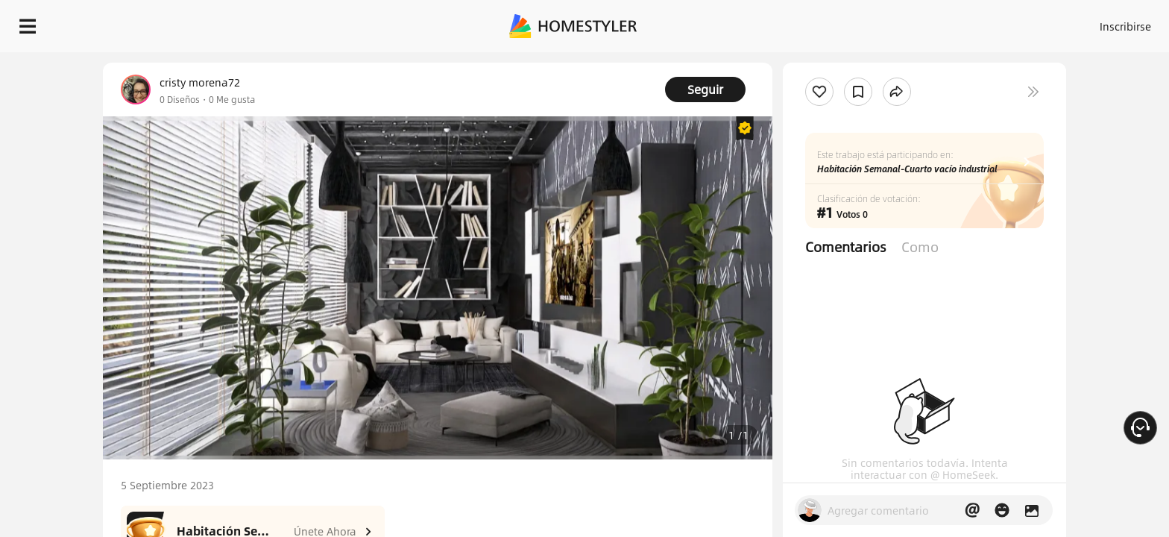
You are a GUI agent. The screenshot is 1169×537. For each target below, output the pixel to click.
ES (990, 22)
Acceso (878, 22)
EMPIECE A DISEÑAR (1089, 22)
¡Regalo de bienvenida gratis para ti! (820, 62)
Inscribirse (936, 22)
